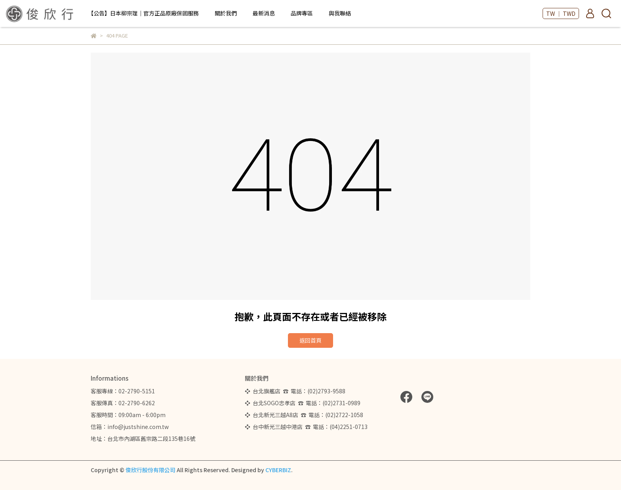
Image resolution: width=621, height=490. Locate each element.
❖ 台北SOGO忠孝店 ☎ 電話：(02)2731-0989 (302, 403)
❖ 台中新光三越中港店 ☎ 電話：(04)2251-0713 (306, 427)
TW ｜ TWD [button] (560, 13)
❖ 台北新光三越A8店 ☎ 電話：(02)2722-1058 (304, 415)
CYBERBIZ (278, 470)
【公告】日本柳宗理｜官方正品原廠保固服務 (143, 13)
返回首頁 (310, 340)
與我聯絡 (340, 13)
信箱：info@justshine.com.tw (130, 427)
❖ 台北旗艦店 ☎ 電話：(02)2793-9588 (296, 391)
